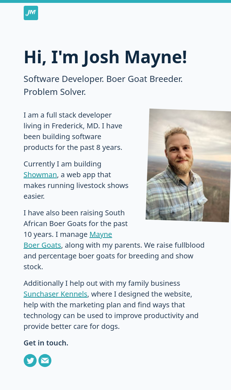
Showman (40, 174)
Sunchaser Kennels (56, 294)
